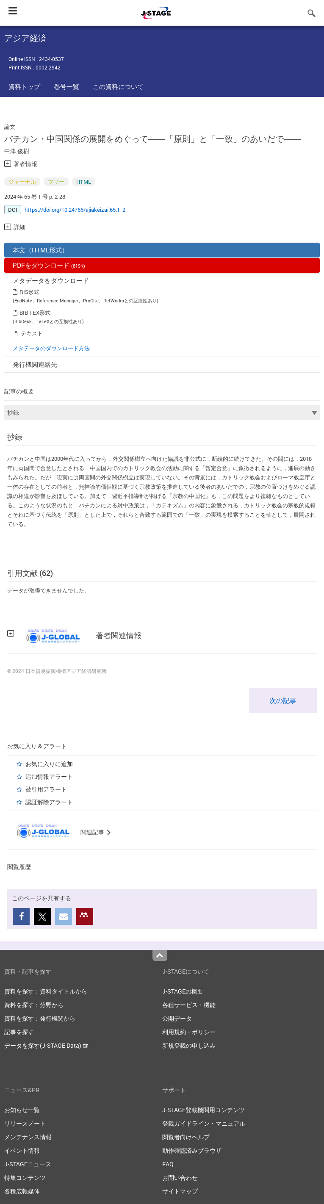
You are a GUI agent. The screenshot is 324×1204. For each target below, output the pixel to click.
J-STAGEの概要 (182, 991)
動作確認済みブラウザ (192, 1150)
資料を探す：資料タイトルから (45, 991)
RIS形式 (29, 292)
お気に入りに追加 (49, 764)
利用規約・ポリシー (189, 1032)
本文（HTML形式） (40, 250)
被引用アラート (46, 789)
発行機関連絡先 (35, 364)
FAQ (168, 1164)
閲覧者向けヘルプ (186, 1137)
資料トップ (24, 86)
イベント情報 (22, 1150)
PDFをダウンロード (49, 265)
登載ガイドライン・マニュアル (203, 1123)
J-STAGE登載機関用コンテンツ (203, 1110)
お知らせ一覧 (22, 1110)
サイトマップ (180, 1191)
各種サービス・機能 (189, 1005)
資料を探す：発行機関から (39, 1018)
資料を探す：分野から (34, 1005)
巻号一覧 (66, 86)
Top (159, 955)
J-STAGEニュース (27, 1164)
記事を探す (19, 1032)
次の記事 (282, 700)
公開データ (177, 1018)
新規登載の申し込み (189, 1045)
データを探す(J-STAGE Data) (46, 1045)
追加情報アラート (49, 776)
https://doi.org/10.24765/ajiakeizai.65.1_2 (75, 209)
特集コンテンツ (25, 1178)
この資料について (118, 86)
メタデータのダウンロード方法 (51, 348)
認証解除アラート (49, 802)
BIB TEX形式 (34, 312)
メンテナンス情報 (28, 1137)
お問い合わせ (180, 1178)
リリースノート (25, 1123)
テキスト (32, 333)
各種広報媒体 (22, 1191)
